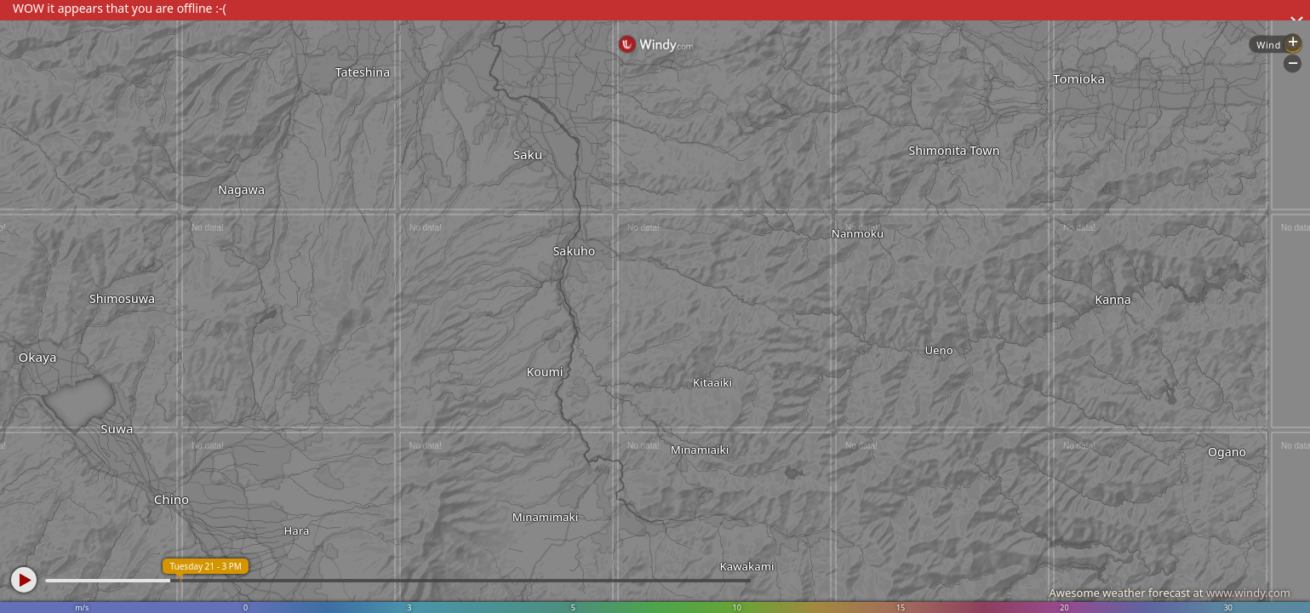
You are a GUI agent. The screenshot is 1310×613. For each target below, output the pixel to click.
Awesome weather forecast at (1169, 592)
